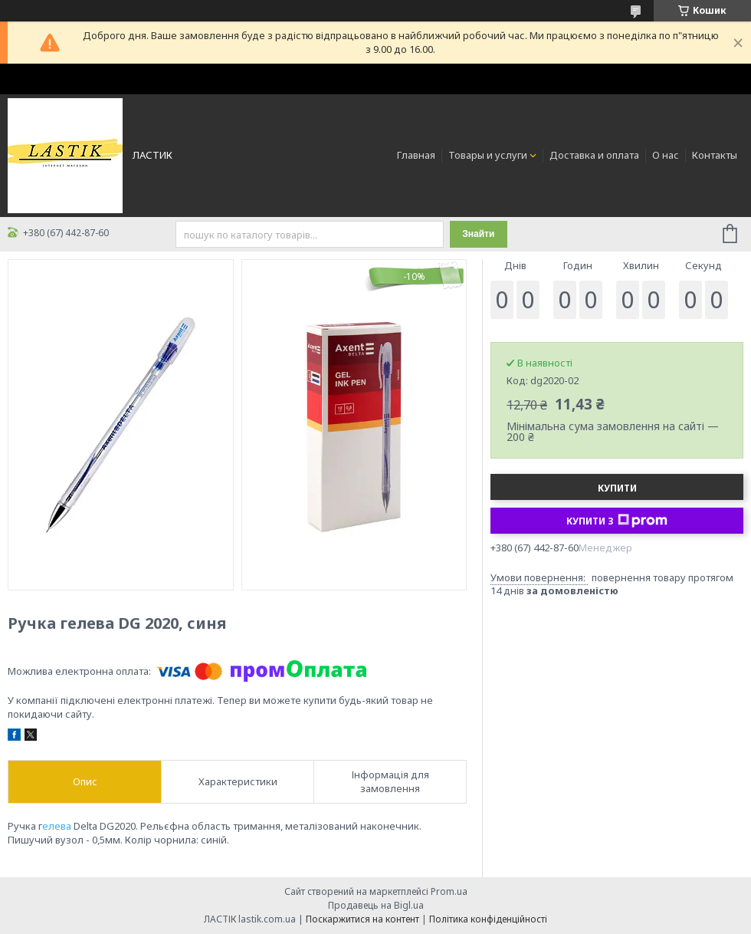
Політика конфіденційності (488, 919)
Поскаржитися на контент (362, 919)
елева (56, 826)
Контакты (714, 155)
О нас (665, 155)
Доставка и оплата (594, 155)
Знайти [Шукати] (478, 234)
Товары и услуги (487, 155)
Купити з (616, 521)
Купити (617, 488)
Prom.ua (449, 891)
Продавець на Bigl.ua (376, 905)
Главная (416, 155)
